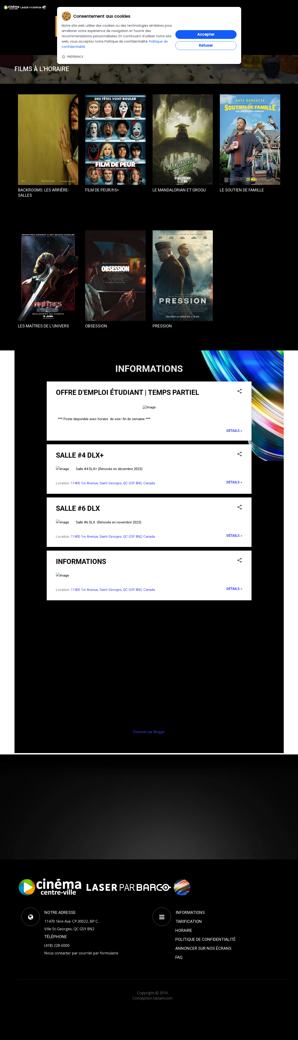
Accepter (205, 34)
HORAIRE (183, 930)
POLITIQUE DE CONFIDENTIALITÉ (205, 939)
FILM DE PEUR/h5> (102, 190)
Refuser (206, 45)
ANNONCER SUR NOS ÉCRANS (203, 948)
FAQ (178, 957)
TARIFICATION (189, 921)
